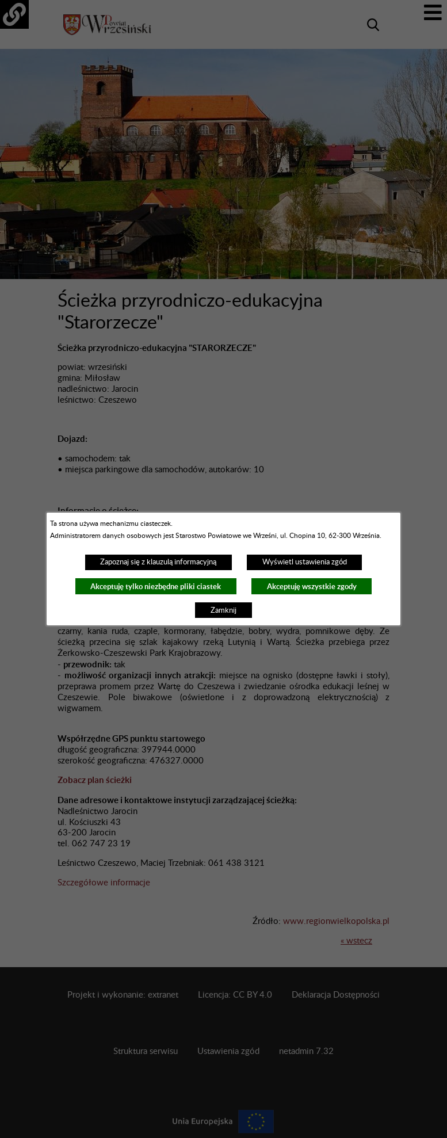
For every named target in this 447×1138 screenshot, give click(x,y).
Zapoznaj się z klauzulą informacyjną (158, 562)
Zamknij (223, 610)
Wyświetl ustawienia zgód (304, 562)
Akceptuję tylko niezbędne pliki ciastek (155, 586)
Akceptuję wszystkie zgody (312, 586)
